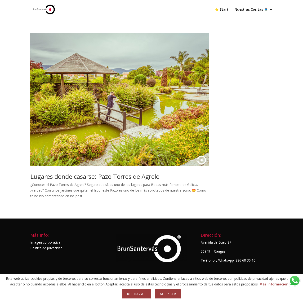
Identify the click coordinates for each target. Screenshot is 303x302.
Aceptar (168, 294)
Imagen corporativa (45, 242)
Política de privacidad (46, 248)
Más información (273, 284)
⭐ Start (221, 10)
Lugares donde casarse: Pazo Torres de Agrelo (95, 176)
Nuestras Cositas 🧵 (251, 10)
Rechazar (136, 294)
